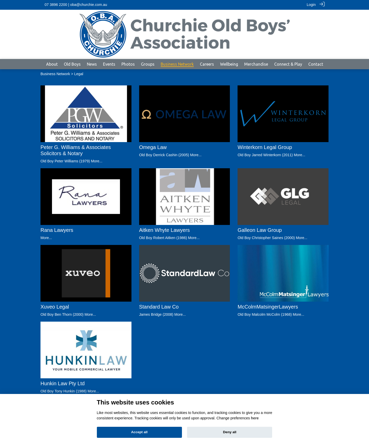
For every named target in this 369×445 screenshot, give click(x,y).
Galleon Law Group (260, 230)
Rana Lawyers (56, 230)
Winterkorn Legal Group (265, 147)
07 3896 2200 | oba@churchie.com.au (76, 5)
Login (311, 5)
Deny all (229, 432)
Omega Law (153, 147)
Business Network (55, 74)
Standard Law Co (159, 306)
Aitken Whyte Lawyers (164, 230)
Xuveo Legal (54, 306)
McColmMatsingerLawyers (268, 306)
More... (96, 161)
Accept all (139, 432)
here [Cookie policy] (255, 418)
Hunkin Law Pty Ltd (62, 383)
